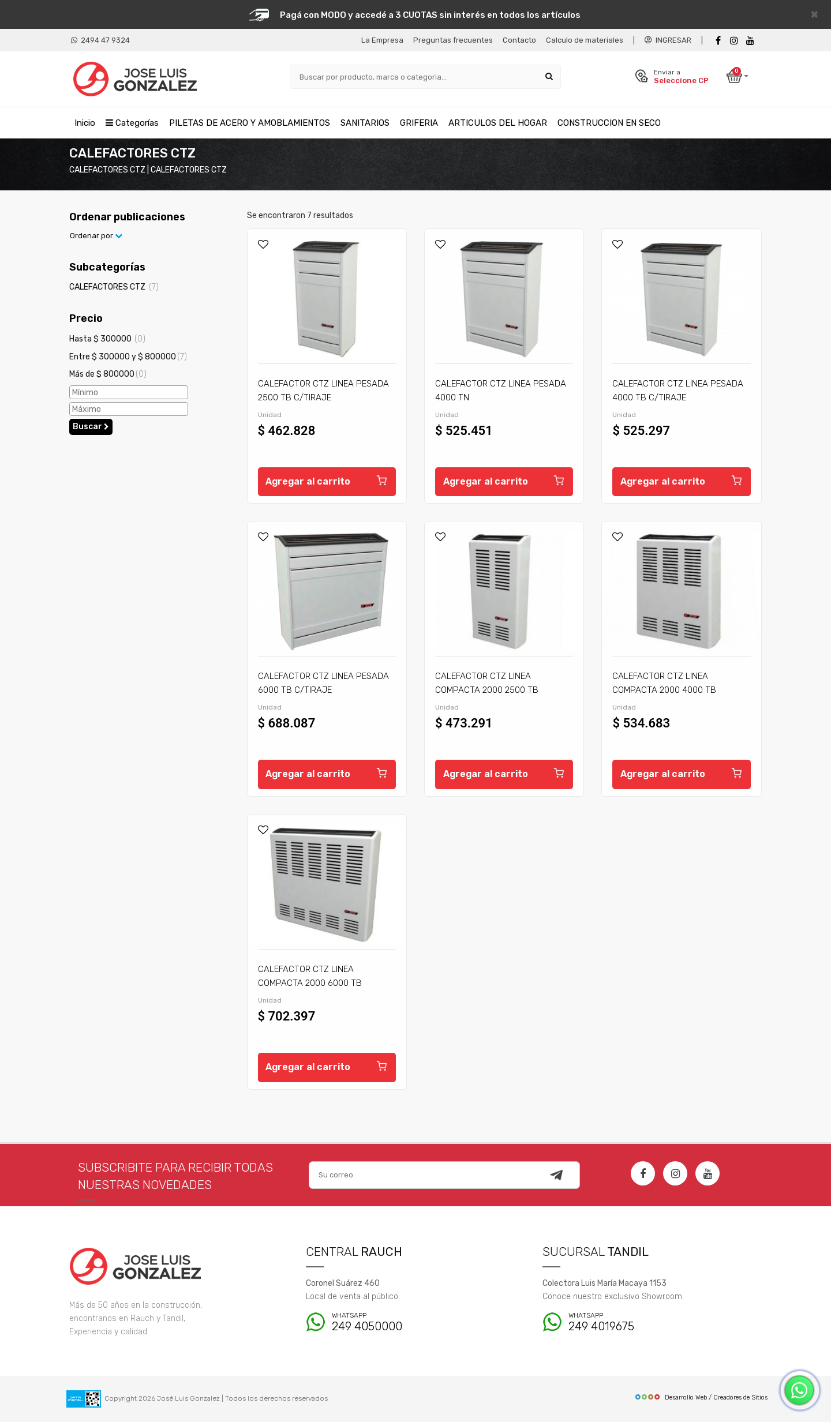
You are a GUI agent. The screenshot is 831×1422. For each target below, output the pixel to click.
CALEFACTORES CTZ (114, 287)
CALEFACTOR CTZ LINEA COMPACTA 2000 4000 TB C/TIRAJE (664, 690)
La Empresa (382, 40)
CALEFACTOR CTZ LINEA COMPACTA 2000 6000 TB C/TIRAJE (310, 983)
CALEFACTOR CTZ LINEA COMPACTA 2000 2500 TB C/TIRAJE (486, 690)
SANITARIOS (365, 123)
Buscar (91, 427)
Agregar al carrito (327, 480)
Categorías (132, 123)
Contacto (519, 40)
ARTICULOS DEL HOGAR (497, 123)
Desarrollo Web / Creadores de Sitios (701, 1397)
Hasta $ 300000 (107, 339)
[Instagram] (675, 1173)
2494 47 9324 (100, 40)
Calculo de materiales (584, 40)
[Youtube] (750, 40)
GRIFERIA (419, 123)
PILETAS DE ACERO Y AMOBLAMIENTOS (249, 123)
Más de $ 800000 (108, 375)
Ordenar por (96, 236)
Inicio (84, 123)
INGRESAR (668, 40)
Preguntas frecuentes (453, 40)
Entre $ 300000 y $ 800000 (128, 357)
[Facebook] (718, 40)
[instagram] (734, 40)
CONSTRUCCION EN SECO (609, 123)
